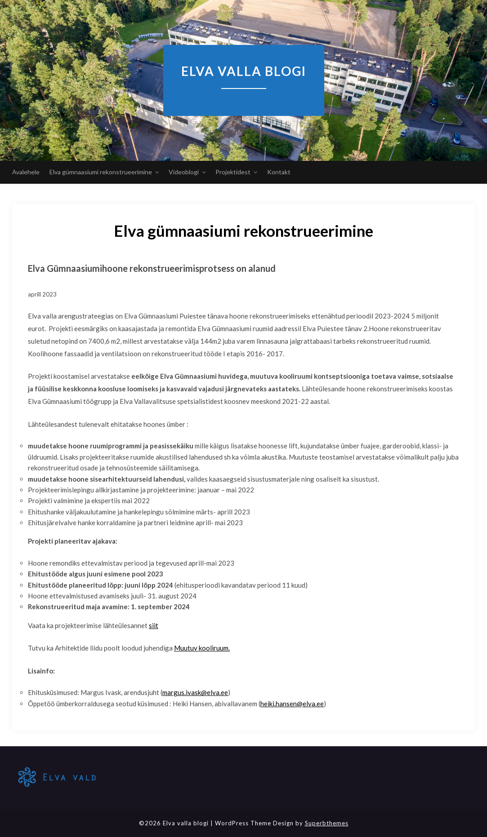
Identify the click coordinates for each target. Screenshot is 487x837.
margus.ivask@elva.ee (195, 692)
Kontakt (278, 172)
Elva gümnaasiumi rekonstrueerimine (100, 172)
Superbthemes (326, 823)
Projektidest (232, 172)
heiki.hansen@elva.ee (292, 704)
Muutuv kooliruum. (202, 648)
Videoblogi (184, 172)
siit (153, 625)
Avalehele (26, 172)
